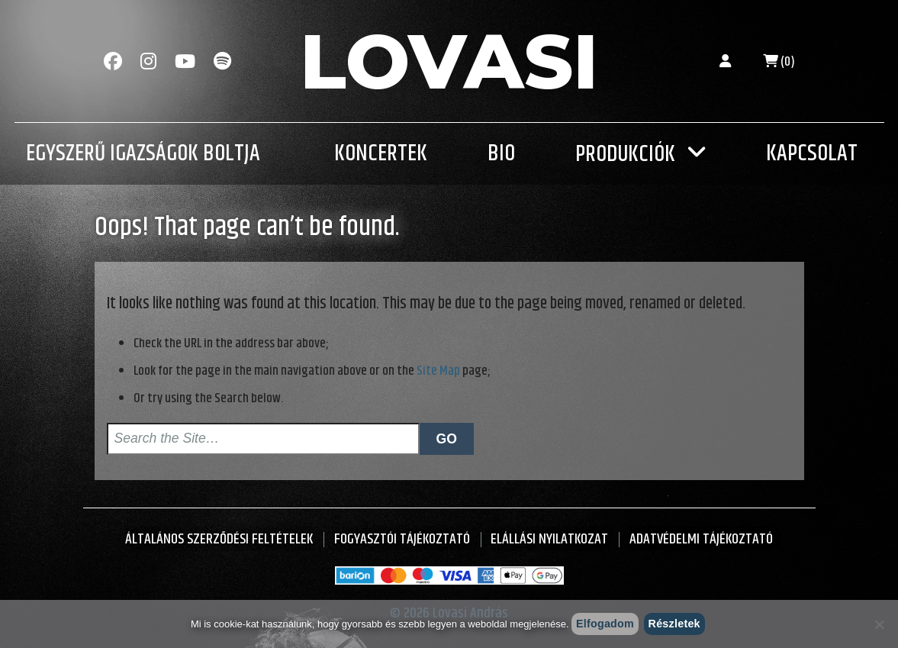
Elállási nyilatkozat (549, 539)
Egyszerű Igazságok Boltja (143, 154)
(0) (779, 62)
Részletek (674, 623)
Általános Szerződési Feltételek (219, 539)
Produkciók (625, 154)
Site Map (438, 371)
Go (446, 439)
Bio (501, 154)
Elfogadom (605, 623)
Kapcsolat (812, 154)
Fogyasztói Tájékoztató (402, 539)
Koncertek (380, 154)
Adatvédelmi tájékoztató (701, 539)
